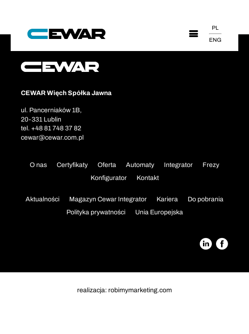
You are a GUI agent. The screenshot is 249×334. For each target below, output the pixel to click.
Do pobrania (205, 199)
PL (215, 28)
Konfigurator (109, 177)
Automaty (140, 164)
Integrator (178, 164)
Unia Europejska (159, 212)
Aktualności (42, 199)
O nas (38, 164)
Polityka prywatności (95, 212)
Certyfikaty (72, 164)
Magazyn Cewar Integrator (108, 199)
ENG (215, 40)
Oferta (107, 164)
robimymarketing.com (140, 290)
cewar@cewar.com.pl (52, 137)
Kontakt (148, 177)
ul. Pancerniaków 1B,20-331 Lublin (51, 115)
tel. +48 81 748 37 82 (51, 128)
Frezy (211, 164)
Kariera (167, 199)
